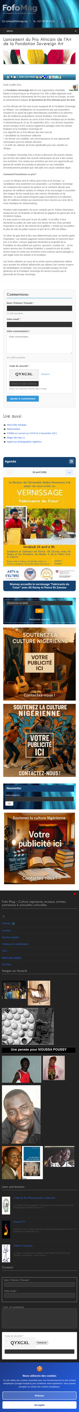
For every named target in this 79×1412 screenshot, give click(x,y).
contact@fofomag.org (16, 21)
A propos (6, 930)
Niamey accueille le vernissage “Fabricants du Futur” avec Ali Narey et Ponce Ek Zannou (39, 585)
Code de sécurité (19, 366)
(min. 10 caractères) (39, 1317)
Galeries (8, 923)
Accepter (39, 1405)
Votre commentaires (18, 331)
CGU (4, 951)
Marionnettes (13, 429)
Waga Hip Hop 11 (16, 437)
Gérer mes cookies (11, 957)
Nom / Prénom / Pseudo (20, 303)
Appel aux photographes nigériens (24, 441)
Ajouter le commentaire (22, 398)
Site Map (6, 964)
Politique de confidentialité (15, 944)
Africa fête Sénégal (16, 425)
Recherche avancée (39, 619)
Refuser (39, 1395)
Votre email (13, 319)
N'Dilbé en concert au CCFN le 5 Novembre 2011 (32, 433)
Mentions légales (10, 937)
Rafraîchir (45, 374)
